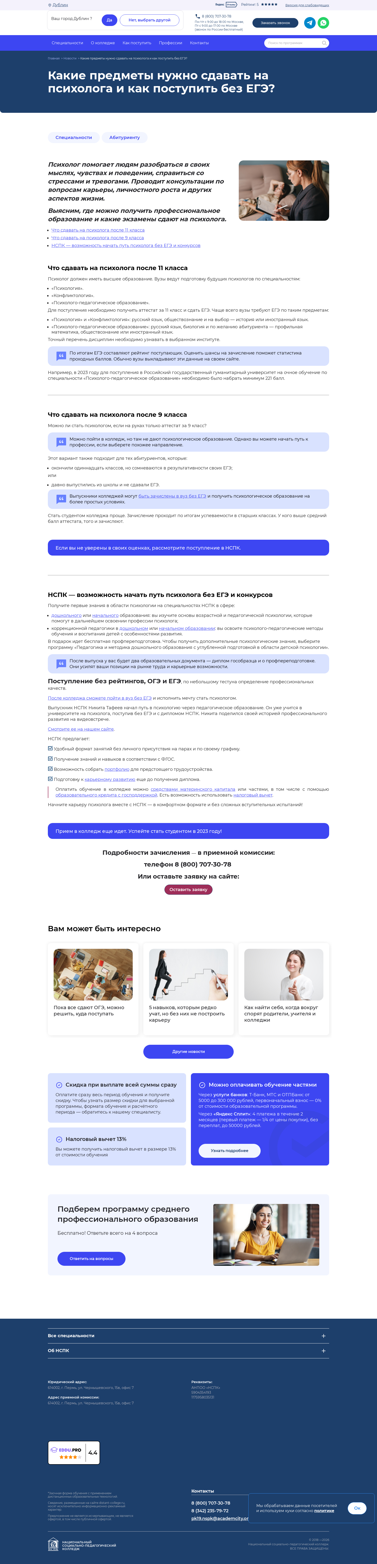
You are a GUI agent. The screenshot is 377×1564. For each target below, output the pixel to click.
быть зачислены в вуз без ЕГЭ (172, 496)
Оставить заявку (188, 889)
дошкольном (133, 628)
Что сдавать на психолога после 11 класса (98, 230)
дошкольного (66, 615)
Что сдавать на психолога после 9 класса (97, 238)
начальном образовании (187, 628)
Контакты (199, 43)
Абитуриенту (124, 137)
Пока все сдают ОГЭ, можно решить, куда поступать (89, 1011)
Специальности (67, 43)
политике (324, 1510)
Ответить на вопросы (91, 1258)
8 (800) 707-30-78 (216, 16)
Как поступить (137, 43)
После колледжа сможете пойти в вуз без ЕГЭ (100, 698)
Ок (357, 1508)
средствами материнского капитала (193, 789)
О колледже (103, 43)
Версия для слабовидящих (307, 5)
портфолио (117, 769)
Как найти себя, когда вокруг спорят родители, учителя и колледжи (281, 1014)
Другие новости (188, 1051)
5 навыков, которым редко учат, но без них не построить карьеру (187, 1014)
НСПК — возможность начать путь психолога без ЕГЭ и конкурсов (126, 245)
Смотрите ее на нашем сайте (81, 729)
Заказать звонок (275, 23)
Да (109, 20)
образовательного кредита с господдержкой (106, 795)
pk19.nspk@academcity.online (224, 1518)
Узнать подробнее (229, 1150)
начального (105, 615)
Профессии (170, 43)
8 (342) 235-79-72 (209, 1510)
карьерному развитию (110, 779)
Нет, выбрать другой (149, 20)
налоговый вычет (252, 795)
